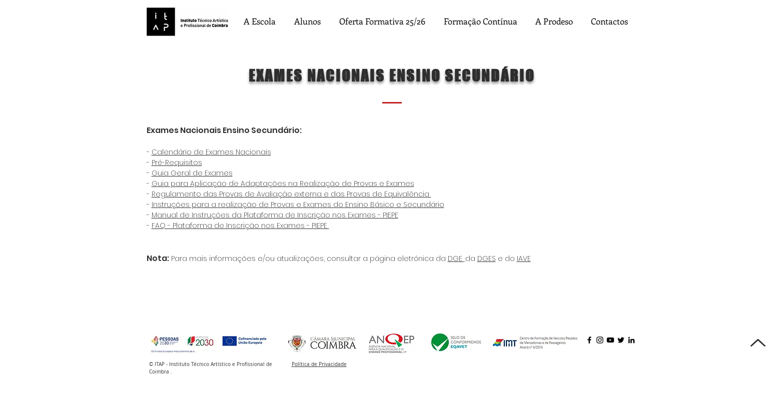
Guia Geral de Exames (192, 173)
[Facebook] (589, 340)
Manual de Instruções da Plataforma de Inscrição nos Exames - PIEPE (275, 215)
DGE (456, 259)
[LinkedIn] (631, 340)
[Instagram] (599, 340)
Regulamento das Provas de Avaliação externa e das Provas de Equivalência (291, 194)
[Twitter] (620, 340)
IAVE (524, 259)
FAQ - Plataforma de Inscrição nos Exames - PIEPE (240, 225)
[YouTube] (610, 340)
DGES (486, 259)
